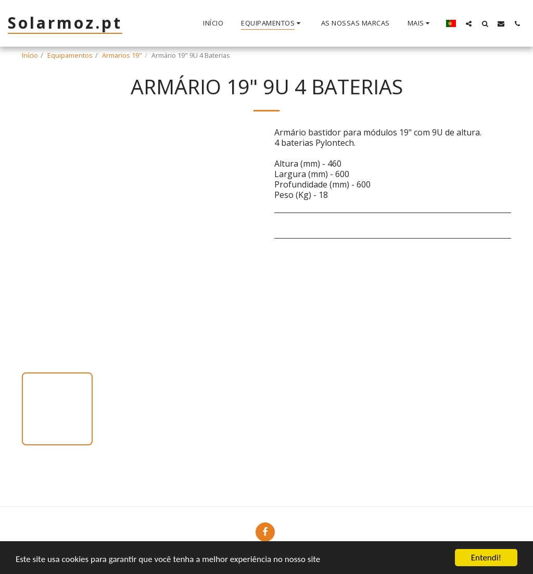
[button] (468, 23)
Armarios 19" (122, 55)
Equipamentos (70, 55)
